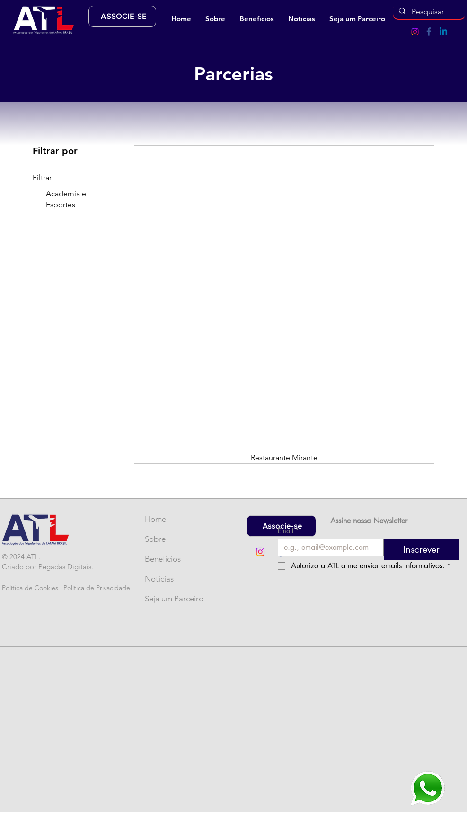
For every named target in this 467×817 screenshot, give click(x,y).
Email (288, 531)
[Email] (328, 547)
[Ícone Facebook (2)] (429, 31)
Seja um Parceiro (160, 598)
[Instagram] (415, 31)
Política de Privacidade (96, 587)
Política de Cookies (30, 587)
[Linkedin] (443, 31)
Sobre (155, 539)
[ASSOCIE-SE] (122, 16)
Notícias (159, 578)
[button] (215, 19)
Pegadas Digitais (64, 566)
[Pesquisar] (429, 12)
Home (155, 519)
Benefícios (160, 559)
